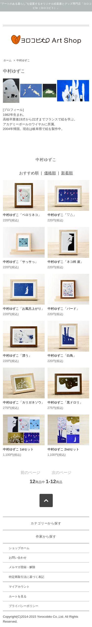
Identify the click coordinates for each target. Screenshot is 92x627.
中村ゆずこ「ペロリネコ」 (22, 215)
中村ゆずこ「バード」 (63, 308)
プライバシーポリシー (23, 606)
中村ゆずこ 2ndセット (63, 449)
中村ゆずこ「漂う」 (17, 355)
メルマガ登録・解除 (22, 567)
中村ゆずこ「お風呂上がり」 (23, 308)
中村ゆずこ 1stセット (18, 449)
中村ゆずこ (23, 60)
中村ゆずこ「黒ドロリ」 (65, 402)
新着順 (67, 173)
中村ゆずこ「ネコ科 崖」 (66, 262)
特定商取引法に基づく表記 (26, 577)
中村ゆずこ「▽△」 (62, 215)
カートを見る (17, 596)
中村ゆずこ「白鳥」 (62, 355)
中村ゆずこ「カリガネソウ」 (23, 402)
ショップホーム (19, 548)
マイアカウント (19, 586)
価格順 (50, 173)
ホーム (7, 60)
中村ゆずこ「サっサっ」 (20, 262)
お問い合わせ (17, 557)
